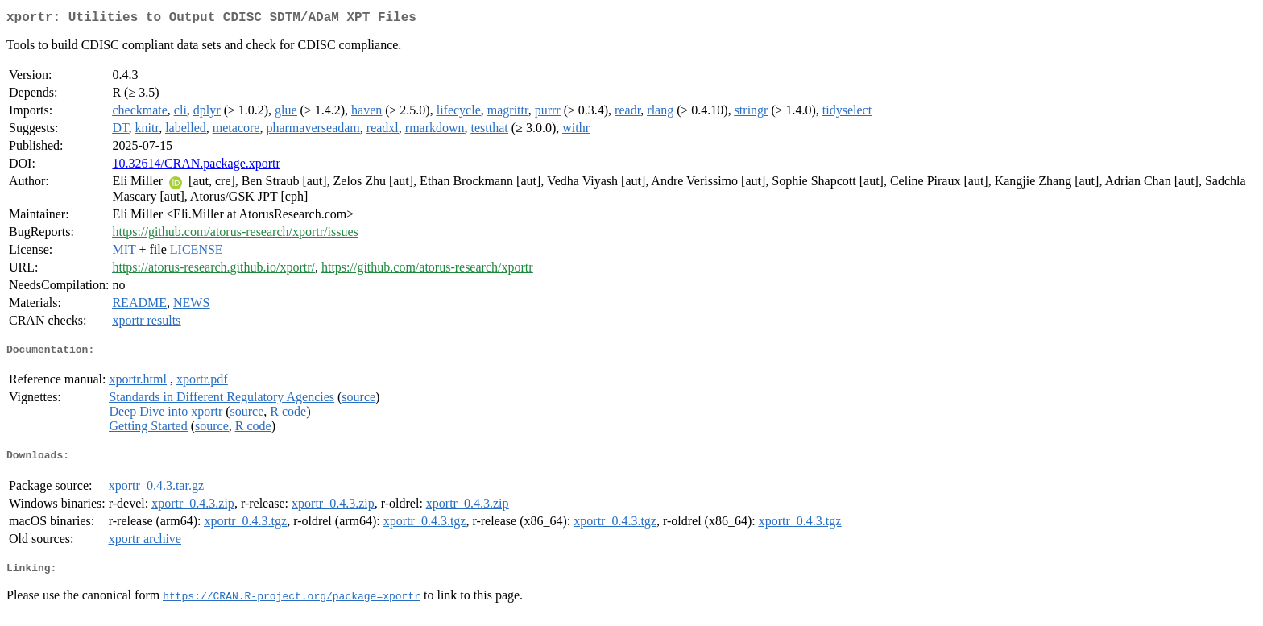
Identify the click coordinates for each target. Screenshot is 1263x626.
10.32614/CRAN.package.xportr (196, 166)
